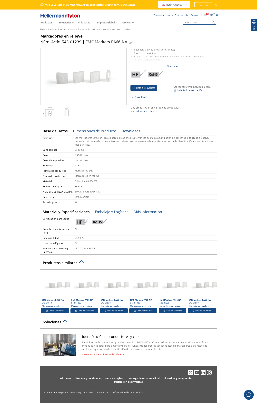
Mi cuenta (65, 378)
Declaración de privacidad (128, 381)
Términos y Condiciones (88, 378)
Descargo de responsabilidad (144, 378)
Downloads (138, 97)
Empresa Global (106, 22)
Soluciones (65, 22)
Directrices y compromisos (178, 378)
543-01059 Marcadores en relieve (172, 289)
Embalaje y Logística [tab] (111, 211)
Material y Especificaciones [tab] (66, 211)
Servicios (126, 22)
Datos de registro (114, 378)
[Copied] (130, 42)
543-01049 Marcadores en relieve (143, 289)
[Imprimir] (254, 22)
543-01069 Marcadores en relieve (202, 289)
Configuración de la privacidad (127, 392)
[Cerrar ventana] (216, 5)
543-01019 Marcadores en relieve (55, 289)
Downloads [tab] (130, 130)
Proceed (203, 5)
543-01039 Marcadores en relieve (114, 289)
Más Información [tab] (148, 211)
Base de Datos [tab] (55, 130)
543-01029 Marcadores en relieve (84, 289)
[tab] (128, 263)
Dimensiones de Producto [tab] (94, 130)
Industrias (84, 22)
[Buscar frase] (199, 22)
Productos (46, 22)
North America (174, 4)
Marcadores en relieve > (143, 111)
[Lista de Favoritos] (254, 28)
